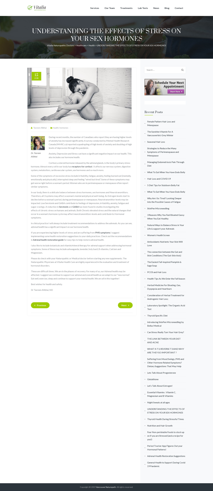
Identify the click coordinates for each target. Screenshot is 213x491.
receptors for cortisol (82, 166)
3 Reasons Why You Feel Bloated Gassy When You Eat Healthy (165, 217)
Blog (167, 8)
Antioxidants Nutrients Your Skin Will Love (165, 243)
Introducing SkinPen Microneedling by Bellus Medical (165, 324)
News (156, 8)
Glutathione (152, 379)
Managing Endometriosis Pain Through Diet (165, 164)
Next (125, 305)
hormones (64, 128)
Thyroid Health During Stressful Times (165, 419)
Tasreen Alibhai (40, 128)
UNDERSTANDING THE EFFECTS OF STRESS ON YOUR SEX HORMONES (166, 411)
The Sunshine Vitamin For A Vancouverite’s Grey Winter (160, 133)
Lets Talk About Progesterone (161, 372)
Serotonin (63, 206)
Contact (179, 8)
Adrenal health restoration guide (48, 239)
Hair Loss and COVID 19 (159, 178)
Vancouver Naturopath (106, 487)
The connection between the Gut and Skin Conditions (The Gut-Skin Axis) (164, 253)
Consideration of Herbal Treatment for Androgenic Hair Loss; (165, 297)
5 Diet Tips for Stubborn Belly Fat (163, 185)
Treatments (126, 8)
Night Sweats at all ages (158, 402)
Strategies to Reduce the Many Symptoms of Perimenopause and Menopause (163, 152)
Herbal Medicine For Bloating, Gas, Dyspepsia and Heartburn (164, 287)
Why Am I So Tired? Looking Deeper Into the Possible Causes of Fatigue (164, 200)
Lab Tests (143, 8)
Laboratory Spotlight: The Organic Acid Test (166, 307)
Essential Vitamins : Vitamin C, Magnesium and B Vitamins (161, 394)
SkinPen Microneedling (158, 208)
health (92, 45)
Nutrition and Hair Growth (159, 425)
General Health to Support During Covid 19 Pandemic (166, 464)
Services (94, 8)
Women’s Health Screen (158, 235)
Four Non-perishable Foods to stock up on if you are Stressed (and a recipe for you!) (165, 436)
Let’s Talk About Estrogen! (159, 385)
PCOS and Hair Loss (156, 272)
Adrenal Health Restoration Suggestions (166, 456)
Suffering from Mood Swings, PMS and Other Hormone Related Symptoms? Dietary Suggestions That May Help (165, 362)
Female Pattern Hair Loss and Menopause (161, 123)
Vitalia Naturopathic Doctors (60, 45)
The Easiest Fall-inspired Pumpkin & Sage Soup (164, 264)
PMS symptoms (102, 232)
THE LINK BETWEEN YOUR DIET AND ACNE (164, 340)
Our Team (109, 8)
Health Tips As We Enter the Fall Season (166, 278)
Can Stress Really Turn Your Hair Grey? (165, 332)
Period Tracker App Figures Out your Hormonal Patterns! (164, 448)
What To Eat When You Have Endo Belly (166, 172)
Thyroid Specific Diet (157, 315)
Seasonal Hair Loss (156, 141)
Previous (39, 305)
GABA (76, 206)
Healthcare (81, 45)
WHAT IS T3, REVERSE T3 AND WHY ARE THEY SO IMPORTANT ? (165, 351)
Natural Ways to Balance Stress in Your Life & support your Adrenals (165, 227)
